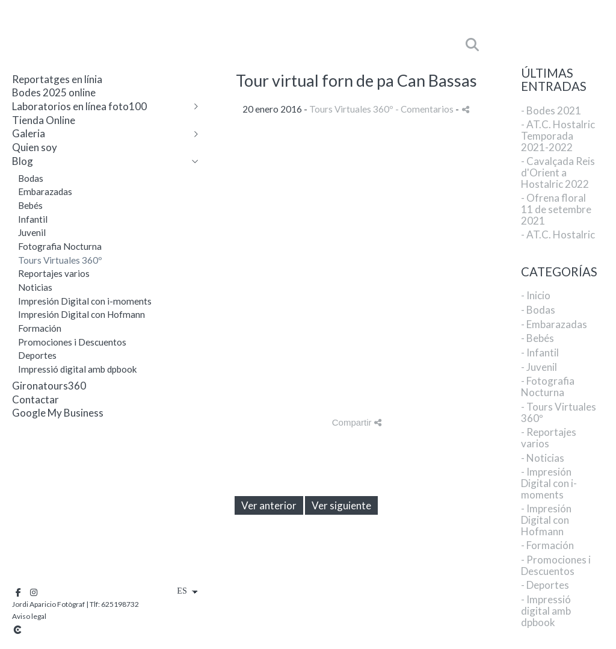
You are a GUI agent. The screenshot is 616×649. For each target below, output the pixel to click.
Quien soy (34, 147)
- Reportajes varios (548, 438)
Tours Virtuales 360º (60, 260)
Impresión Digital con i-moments (85, 301)
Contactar (35, 399)
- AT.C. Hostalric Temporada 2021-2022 (558, 135)
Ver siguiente (341, 505)
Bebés (30, 205)
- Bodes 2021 (551, 110)
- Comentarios (425, 109)
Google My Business (57, 412)
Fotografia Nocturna (60, 246)
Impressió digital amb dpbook (77, 369)
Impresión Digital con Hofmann (81, 314)
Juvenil (32, 232)
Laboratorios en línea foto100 (79, 106)
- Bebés (537, 338)
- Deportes (545, 585)
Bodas (30, 178)
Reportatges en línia (57, 79)
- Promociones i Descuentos (556, 565)
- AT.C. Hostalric (558, 234)
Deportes (37, 355)
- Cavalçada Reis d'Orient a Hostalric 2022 (558, 172)
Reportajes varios (54, 273)
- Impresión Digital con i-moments (549, 482)
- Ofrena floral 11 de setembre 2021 (556, 208)
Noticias (35, 287)
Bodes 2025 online (54, 92)
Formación (39, 328)
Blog (22, 161)
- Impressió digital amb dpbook (546, 610)
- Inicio (535, 295)
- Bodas (538, 309)
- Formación (547, 545)
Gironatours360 (49, 385)
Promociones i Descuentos (72, 342)
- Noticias (542, 458)
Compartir (356, 422)
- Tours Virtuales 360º (558, 412)
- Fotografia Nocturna (547, 386)
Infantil (33, 219)
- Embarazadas (554, 324)
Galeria (28, 133)
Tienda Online (43, 120)
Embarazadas (45, 191)
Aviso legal (29, 616)
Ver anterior (269, 505)
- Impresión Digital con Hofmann (546, 519)
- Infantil (540, 352)
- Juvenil (539, 367)
